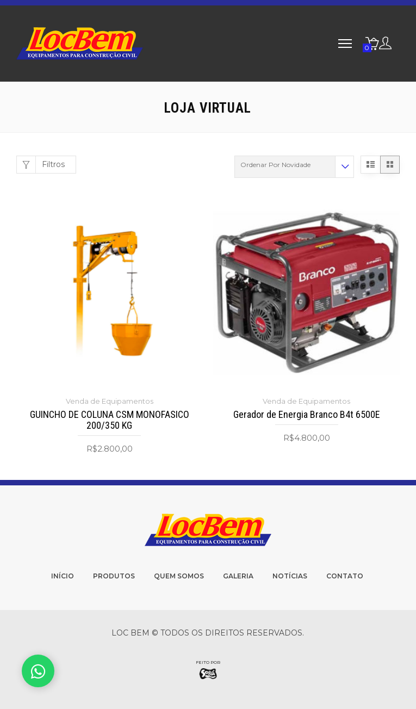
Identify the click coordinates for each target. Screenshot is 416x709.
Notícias (289, 576)
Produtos (114, 576)
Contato (344, 576)
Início (62, 576)
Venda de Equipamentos (109, 401)
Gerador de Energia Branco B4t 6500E (306, 414)
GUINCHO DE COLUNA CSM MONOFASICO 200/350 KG (109, 420)
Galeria (238, 576)
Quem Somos (179, 576)
